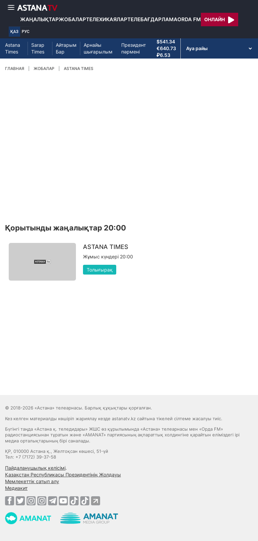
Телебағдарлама (152, 19)
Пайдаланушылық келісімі (35, 468)
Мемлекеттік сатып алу (32, 481)
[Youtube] (63, 500)
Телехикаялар (106, 19)
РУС (26, 31)
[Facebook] (9, 500)
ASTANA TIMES (78, 68)
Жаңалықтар (39, 19)
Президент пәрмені (133, 48)
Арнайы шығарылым (98, 48)
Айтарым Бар (66, 48)
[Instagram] (31, 500)
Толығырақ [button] (100, 270)
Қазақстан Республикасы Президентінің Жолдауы (63, 474)
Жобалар (72, 19)
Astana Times (12, 48)
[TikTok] (74, 501)
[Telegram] (52, 500)
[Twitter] (20, 500)
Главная (14, 68)
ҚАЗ (14, 31)
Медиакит (16, 488)
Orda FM (189, 19)
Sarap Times (37, 48)
